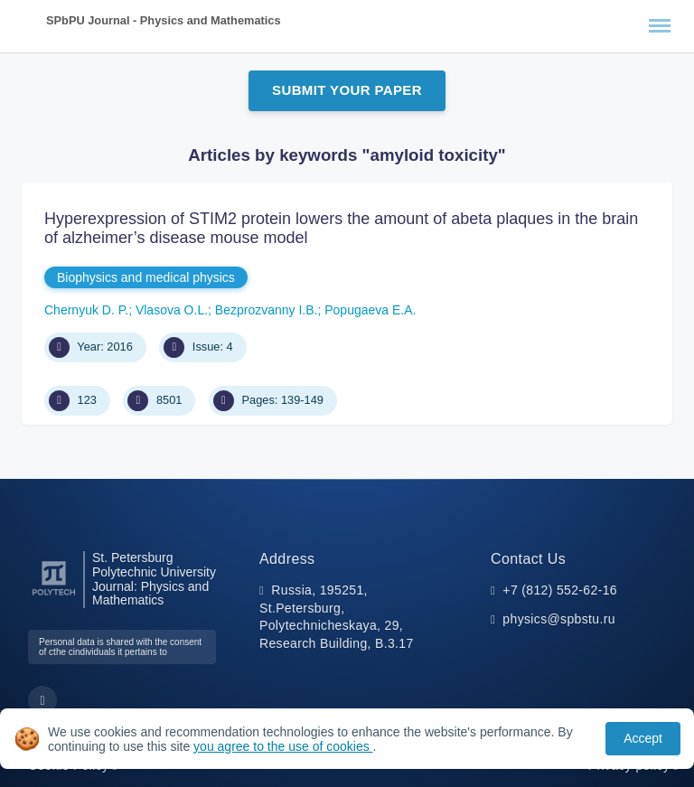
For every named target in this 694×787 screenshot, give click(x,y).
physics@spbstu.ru (558, 619)
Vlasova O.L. (172, 310)
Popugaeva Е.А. (370, 310)
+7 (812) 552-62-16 (559, 590)
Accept (643, 738)
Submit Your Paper (347, 90)
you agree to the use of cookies (282, 746)
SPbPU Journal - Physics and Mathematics (163, 20)
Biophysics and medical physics (146, 277)
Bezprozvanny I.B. (266, 310)
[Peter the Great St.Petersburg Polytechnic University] (54, 596)
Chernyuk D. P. (86, 310)
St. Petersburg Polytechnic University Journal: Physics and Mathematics (154, 579)
